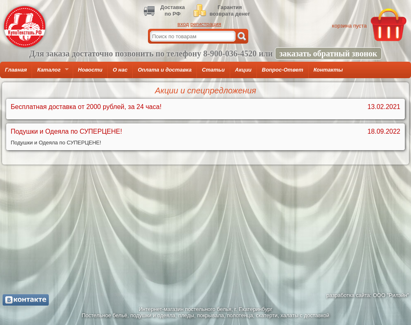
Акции (243, 70)
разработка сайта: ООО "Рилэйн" (367, 295)
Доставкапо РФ (172, 10)
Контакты (328, 70)
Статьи (213, 70)
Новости (90, 70)
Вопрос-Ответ (282, 70)
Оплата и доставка (165, 70)
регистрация (205, 24)
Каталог (50, 72)
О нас (120, 70)
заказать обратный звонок (328, 53)
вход (183, 24)
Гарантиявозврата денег (230, 10)
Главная (16, 70)
